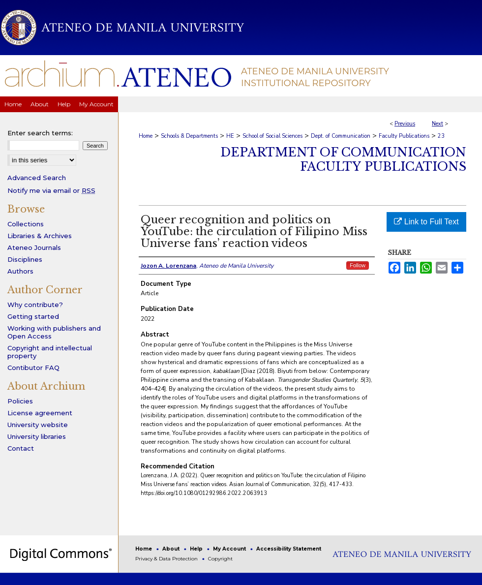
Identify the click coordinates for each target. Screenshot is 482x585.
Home (145, 136)
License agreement (39, 413)
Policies (20, 401)
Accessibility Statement (288, 549)
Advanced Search (36, 178)
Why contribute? (35, 304)
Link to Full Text (426, 221)
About (171, 549)
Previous (404, 123)
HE (230, 136)
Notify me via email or (51, 190)
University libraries (36, 436)
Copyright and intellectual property (49, 352)
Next (437, 123)
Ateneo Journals (34, 247)
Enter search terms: (40, 133)
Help (197, 549)
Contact (20, 448)
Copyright (220, 558)
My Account (230, 549)
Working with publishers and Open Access (54, 332)
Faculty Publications (404, 136)
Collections (25, 224)
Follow (357, 265)
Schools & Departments (189, 136)
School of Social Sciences (272, 136)
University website (37, 425)
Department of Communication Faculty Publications (343, 159)
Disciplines (24, 259)
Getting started (33, 316)
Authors (20, 271)
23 (441, 136)
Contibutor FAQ (33, 367)
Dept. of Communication (340, 136)
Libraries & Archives (39, 236)
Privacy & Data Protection (167, 558)
